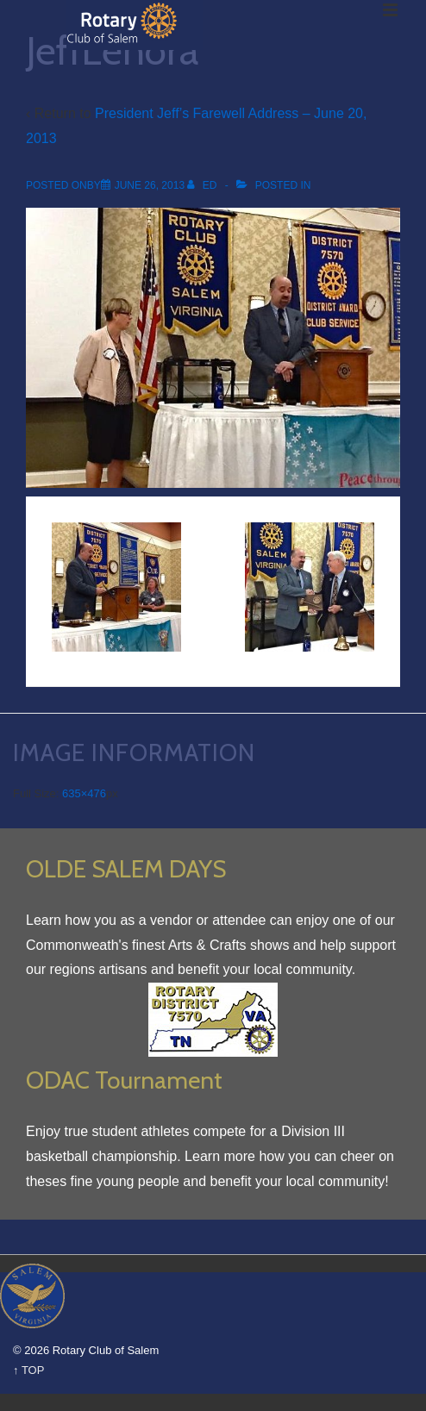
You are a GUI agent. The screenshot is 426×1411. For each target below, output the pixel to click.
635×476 (84, 793)
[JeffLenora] (150, 185)
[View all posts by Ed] (203, 185)
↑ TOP (28, 1370)
